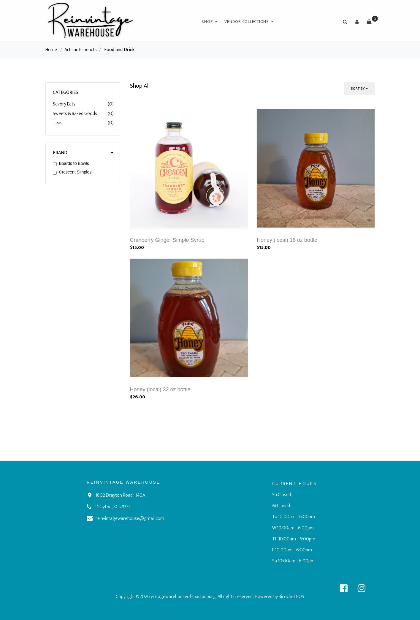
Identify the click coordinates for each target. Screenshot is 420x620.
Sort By (358, 88)
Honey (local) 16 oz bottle (287, 240)
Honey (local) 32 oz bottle (160, 389)
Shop (207, 21)
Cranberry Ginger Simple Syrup (167, 240)
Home (51, 50)
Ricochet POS (291, 597)
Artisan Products (80, 50)
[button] (357, 22)
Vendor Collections (246, 21)
